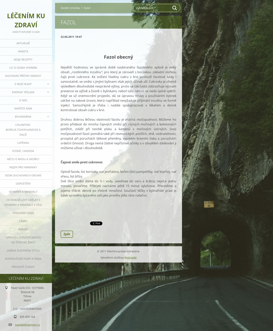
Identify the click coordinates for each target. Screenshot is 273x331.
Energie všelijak (23, 92)
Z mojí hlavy (23, 84)
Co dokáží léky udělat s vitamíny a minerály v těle (23, 202)
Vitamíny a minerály (23, 191)
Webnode (131, 257)
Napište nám (23, 108)
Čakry (23, 221)
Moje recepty (23, 59)
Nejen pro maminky (23, 167)
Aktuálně (23, 43)
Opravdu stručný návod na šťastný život (23, 240)
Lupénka (23, 143)
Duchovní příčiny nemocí (23, 76)
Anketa (23, 51)
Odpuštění (23, 183)
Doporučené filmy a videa (23, 258)
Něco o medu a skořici (23, 159)
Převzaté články (23, 267)
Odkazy (23, 229)
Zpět (67, 234)
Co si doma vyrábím (23, 67)
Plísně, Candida (23, 151)
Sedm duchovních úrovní (23, 175)
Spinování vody (23, 213)
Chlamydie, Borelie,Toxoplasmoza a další (23, 129)
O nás (23, 100)
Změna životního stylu (23, 250)
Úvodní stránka (70, 8)
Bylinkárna (23, 116)
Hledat (174, 8)
